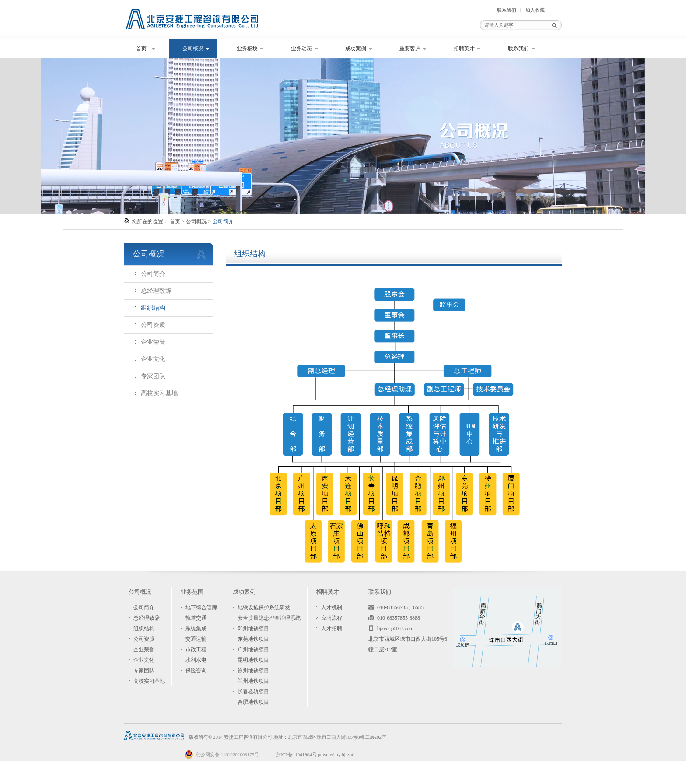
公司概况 (192, 49)
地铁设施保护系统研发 (264, 607)
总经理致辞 (156, 291)
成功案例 (355, 49)
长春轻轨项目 (253, 691)
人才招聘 (331, 628)
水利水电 (196, 660)
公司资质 (153, 325)
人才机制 (331, 607)
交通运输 (196, 639)
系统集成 (196, 628)
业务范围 (192, 592)
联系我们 (506, 10)
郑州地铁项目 (253, 628)
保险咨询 (196, 670)
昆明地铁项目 (253, 660)
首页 (141, 49)
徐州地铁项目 (253, 670)
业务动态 (301, 49)
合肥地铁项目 (253, 702)
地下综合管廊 (201, 607)
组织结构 (153, 308)
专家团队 (153, 376)
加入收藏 (535, 10)
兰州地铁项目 (253, 681)
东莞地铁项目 (253, 639)
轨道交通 (196, 618)
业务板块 (247, 49)
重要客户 (409, 49)
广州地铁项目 (253, 649)
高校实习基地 (159, 393)
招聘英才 (464, 49)
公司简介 (153, 273)
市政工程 (196, 649)
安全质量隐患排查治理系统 (269, 618)
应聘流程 (331, 618)
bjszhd (348, 754)
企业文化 (153, 359)
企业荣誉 (153, 342)
